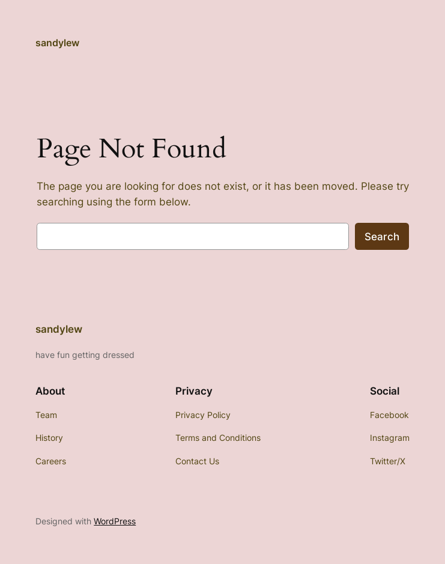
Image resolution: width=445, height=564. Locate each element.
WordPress (115, 521)
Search (382, 237)
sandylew (57, 43)
